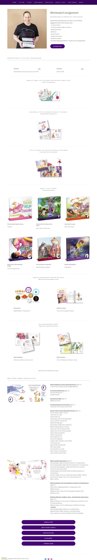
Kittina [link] (22, 2)
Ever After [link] (49, 2)
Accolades (48, 538)
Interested (57, 46)
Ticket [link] (29, 2)
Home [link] (15, 2)
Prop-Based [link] (38, 2)
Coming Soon (48, 543)
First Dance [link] (72, 2)
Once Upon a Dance (48, 527)
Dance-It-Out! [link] (60, 2)
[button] (81, 2)
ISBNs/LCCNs (48, 522)
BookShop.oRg (48, 533)
